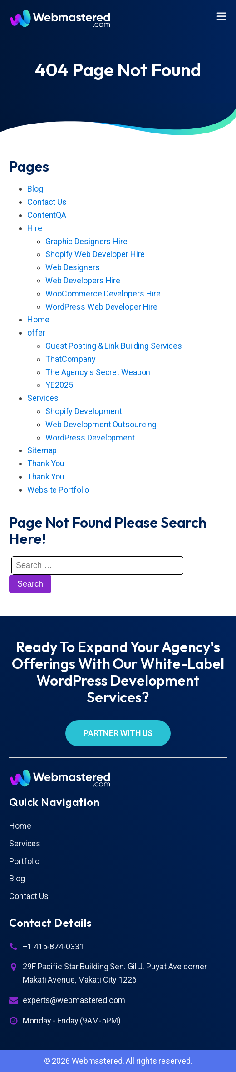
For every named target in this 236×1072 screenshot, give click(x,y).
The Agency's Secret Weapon (97, 372)
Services (43, 398)
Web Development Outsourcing (101, 424)
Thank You (45, 463)
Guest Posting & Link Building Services (113, 346)
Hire (34, 228)
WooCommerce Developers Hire (103, 293)
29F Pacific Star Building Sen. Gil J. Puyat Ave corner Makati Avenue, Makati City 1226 (115, 973)
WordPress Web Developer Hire (101, 306)
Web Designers (72, 267)
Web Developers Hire (82, 280)
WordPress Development (90, 437)
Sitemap (42, 450)
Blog (35, 188)
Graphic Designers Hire (86, 241)
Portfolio (24, 861)
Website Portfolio (58, 489)
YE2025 (59, 385)
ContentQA (46, 215)
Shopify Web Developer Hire (95, 254)
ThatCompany (70, 359)
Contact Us (47, 202)
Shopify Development (83, 411)
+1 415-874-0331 (53, 946)
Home (38, 319)
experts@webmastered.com (74, 1000)
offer (36, 332)
